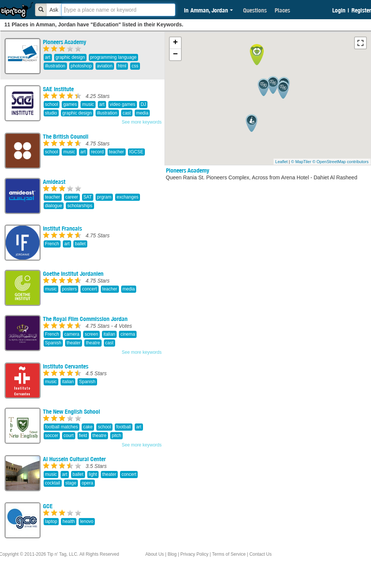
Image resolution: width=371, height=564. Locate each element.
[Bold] (41, 9)
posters (69, 289)
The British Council (65, 136)
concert (89, 289)
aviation (105, 66)
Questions (255, 10)
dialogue (53, 205)
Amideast (54, 181)
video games (122, 104)
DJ (143, 104)
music (88, 104)
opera (87, 483)
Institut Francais (62, 228)
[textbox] (118, 9)
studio (51, 113)
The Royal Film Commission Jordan (85, 319)
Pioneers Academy (64, 42)
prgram (104, 197)
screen (91, 334)
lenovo (86, 521)
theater (74, 342)
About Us (154, 554)
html (122, 66)
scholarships (80, 205)
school (51, 104)
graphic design (70, 57)
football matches (61, 426)
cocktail (52, 483)
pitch (116, 435)
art (47, 57)
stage (70, 483)
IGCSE (136, 151)
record (97, 151)
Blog (171, 554)
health (68, 521)
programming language (113, 57)
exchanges (127, 197)
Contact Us (260, 554)
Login (338, 10)
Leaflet (281, 161)
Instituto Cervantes (65, 366)
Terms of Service (228, 554)
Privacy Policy (194, 554)
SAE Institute (58, 89)
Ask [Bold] (54, 10)
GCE (48, 506)
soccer (51, 435)
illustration (55, 66)
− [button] (175, 54)
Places (282, 10)
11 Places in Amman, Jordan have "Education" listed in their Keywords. (94, 24)
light (93, 474)
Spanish (53, 342)
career (71, 197)
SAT (88, 197)
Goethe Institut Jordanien (73, 273)
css (135, 66)
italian (109, 334)
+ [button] (175, 43)
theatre (93, 342)
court (69, 435)
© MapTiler (301, 161)
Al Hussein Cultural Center (74, 459)
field (83, 435)
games (70, 104)
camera (71, 334)
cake (88, 426)
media (142, 113)
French (52, 243)
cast (127, 113)
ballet (80, 243)
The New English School (71, 411)
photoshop (81, 66)
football (123, 426)
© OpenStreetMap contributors (340, 161)
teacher (116, 151)
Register (361, 10)
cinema (127, 334)
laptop (51, 521)
